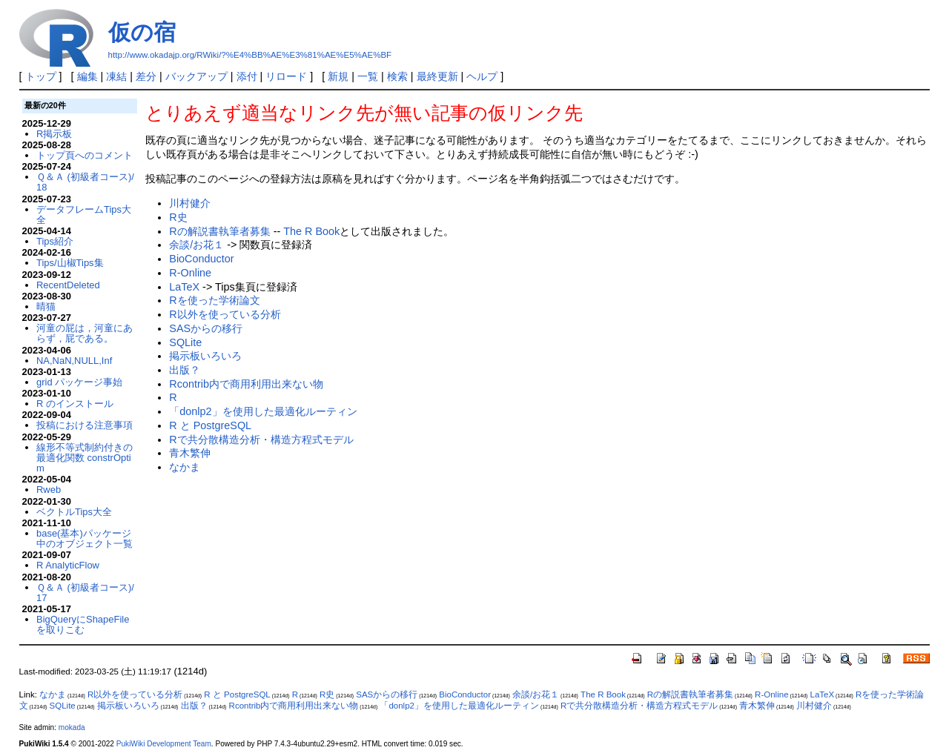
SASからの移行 (205, 328)
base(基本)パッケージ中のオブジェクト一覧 (84, 538)
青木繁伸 (190, 453)
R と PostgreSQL (210, 425)
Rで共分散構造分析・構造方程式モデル (261, 439)
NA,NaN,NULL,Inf (74, 360)
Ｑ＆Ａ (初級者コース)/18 (85, 182)
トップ (40, 76)
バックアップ (196, 76)
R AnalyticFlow (67, 565)
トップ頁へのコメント (84, 155)
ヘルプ (481, 76)
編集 (87, 76)
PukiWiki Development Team (163, 744)
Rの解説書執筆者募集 (219, 231)
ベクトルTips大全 (74, 511)
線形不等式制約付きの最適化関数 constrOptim (84, 458)
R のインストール (74, 403)
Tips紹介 (54, 241)
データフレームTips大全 (83, 214)
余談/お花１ (196, 245)
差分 (146, 76)
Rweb (48, 489)
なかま (184, 467)
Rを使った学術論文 (214, 300)
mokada (72, 727)
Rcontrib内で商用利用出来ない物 (246, 384)
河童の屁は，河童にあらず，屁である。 (84, 333)
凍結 (116, 76)
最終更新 (437, 76)
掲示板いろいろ (205, 356)
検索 (397, 76)
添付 (247, 76)
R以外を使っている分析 (224, 314)
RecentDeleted (68, 285)
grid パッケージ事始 (79, 382)
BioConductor (201, 259)
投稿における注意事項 (84, 425)
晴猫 (46, 306)
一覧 (367, 76)
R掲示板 (54, 133)
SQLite (185, 342)
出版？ (184, 370)
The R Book (311, 231)
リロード (286, 76)
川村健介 (190, 203)
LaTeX (184, 287)
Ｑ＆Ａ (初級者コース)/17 (85, 592)
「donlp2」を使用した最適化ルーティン (263, 411)
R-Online (190, 273)
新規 (338, 76)
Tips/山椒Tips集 (70, 262)
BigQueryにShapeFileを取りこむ (82, 624)
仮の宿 (142, 32)
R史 (178, 217)
